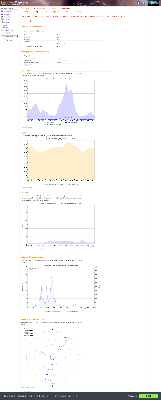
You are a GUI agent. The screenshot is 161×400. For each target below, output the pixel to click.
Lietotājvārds (7, 33)
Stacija (36, 12)
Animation (10, 40)
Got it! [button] (148, 396)
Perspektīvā (78, 12)
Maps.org (14, 2)
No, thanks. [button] (132, 396)
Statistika (66, 9)
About (5, 27)
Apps (5, 25)
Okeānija (6, 17)
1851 (58, 46)
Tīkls (46, 12)
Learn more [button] (72, 396)
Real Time (7, 11)
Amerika (6, 19)
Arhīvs (53, 9)
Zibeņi (26, 12)
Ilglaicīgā (56, 12)
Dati (66, 12)
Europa (6, 15)
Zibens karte (40, 9)
